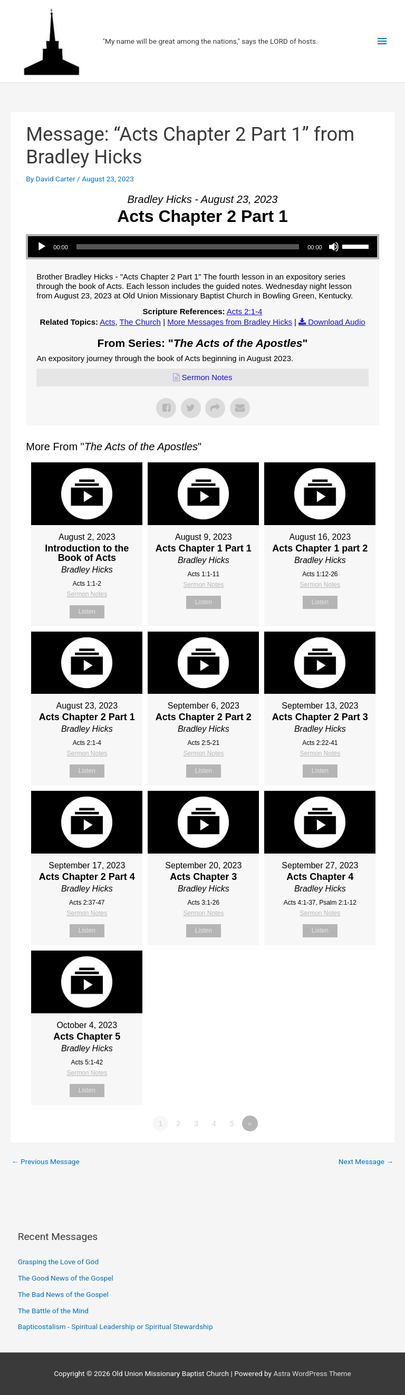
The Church (140, 321)
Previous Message (46, 1161)
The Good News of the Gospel (65, 1278)
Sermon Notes (207, 377)
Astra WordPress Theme (312, 1373)
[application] (202, 246)
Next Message (366, 1161)
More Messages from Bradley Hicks (229, 321)
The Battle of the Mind (53, 1310)
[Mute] (334, 246)
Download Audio (336, 321)
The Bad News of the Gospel (63, 1294)
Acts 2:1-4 (245, 311)
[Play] (41, 246)
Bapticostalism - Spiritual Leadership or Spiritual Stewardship (115, 1326)
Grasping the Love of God (58, 1261)
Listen (87, 611)
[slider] (187, 246)
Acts (107, 321)
